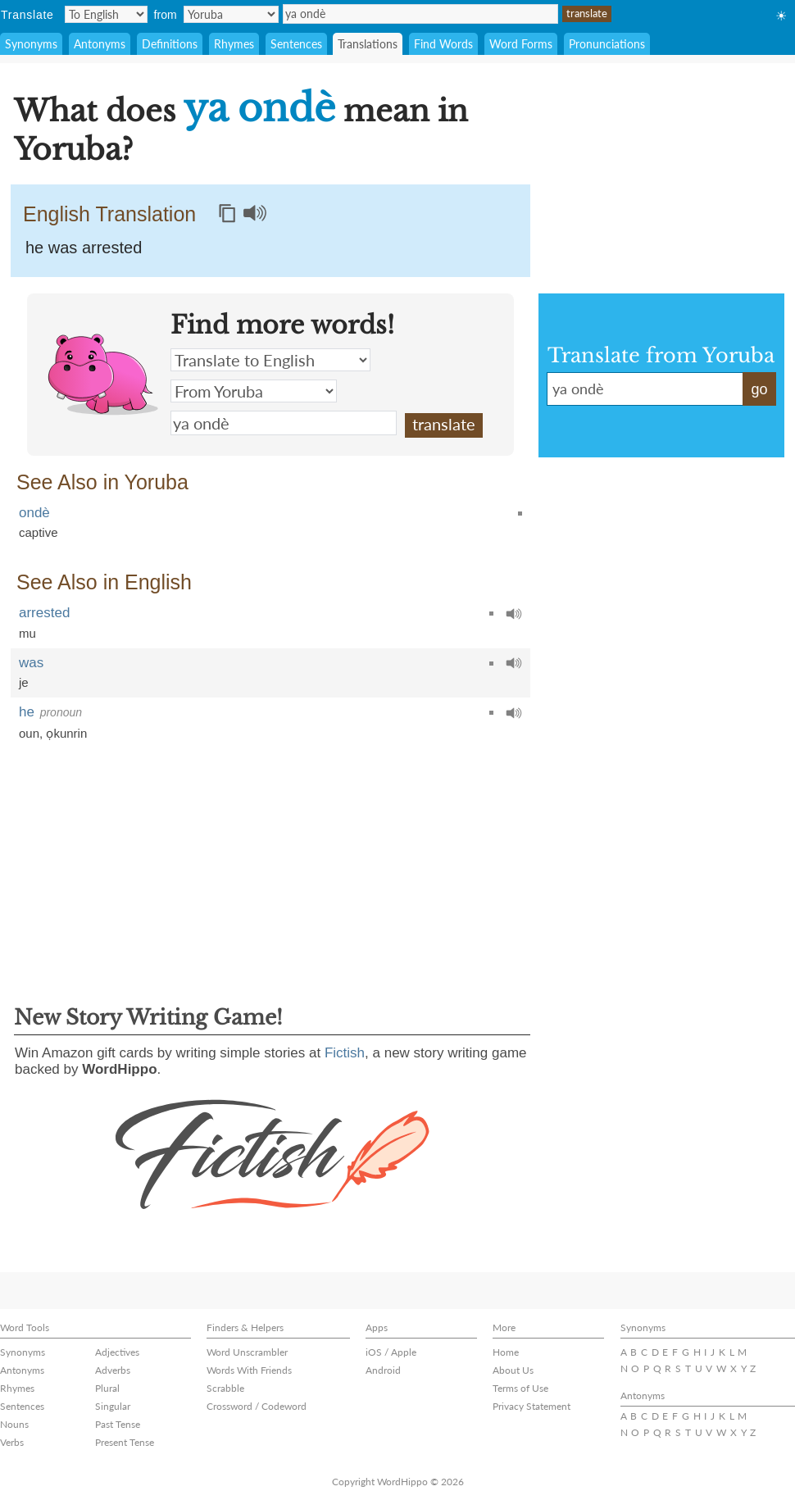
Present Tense (124, 1442)
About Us (513, 1370)
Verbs (12, 1442)
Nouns (14, 1424)
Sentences (296, 44)
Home (506, 1352)
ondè (34, 512)
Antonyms (99, 44)
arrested (44, 612)
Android (383, 1370)
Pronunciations (607, 44)
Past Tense (117, 1424)
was (31, 662)
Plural (107, 1388)
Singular (112, 1406)
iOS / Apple (391, 1352)
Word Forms (520, 44)
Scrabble (225, 1388)
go (759, 389)
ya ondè (420, 14)
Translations (368, 44)
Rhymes (234, 44)
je (24, 682)
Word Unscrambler (247, 1352)
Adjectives (117, 1352)
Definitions (170, 44)
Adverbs (112, 1370)
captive (38, 532)
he (26, 712)
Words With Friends (249, 1370)
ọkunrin (66, 733)
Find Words (443, 44)
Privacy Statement (531, 1406)
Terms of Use (520, 1388)
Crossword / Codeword (257, 1406)
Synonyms (31, 44)
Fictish (345, 1053)
